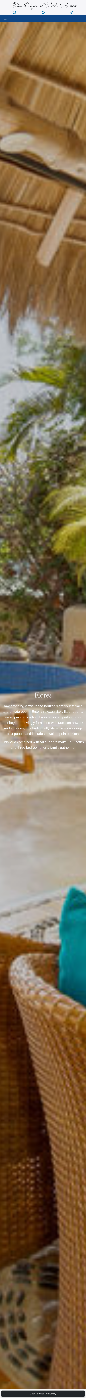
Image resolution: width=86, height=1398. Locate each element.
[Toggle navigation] (5, 19)
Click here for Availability (43, 1393)
